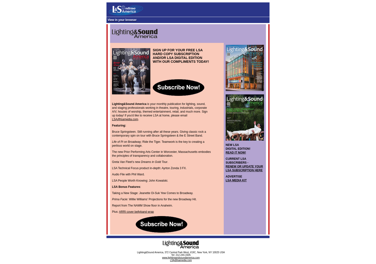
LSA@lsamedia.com (125, 119)
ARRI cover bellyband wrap (136, 211)
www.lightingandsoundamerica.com (181, 257)
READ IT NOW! (236, 152)
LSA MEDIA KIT (236, 180)
